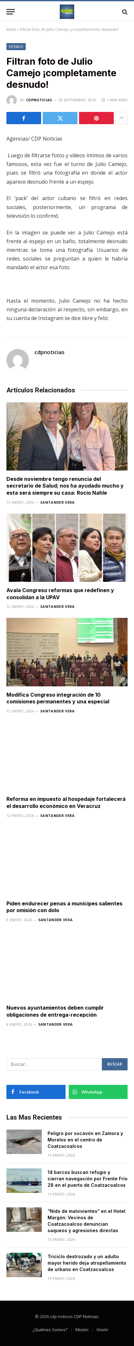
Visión (102, 1329)
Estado (16, 46)
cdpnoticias (39, 99)
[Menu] (10, 12)
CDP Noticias (86, 1316)
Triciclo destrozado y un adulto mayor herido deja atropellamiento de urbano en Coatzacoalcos (87, 1263)
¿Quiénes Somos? (49, 1329)
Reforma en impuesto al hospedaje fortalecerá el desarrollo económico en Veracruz (66, 802)
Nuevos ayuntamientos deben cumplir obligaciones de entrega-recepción (55, 1011)
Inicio (11, 29)
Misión (82, 1329)
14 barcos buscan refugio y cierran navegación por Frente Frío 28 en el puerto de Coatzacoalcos (88, 1178)
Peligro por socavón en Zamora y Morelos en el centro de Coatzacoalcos (85, 1140)
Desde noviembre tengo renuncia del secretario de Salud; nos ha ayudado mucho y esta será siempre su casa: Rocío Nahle (65, 486)
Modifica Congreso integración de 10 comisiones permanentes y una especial (57, 698)
